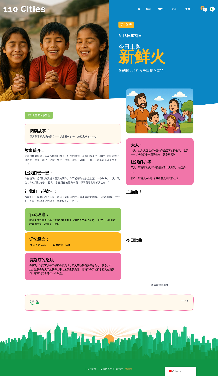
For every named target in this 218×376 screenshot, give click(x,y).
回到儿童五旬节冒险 (39, 115)
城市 (148, 8)
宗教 (161, 8)
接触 (189, 8)
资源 (175, 8)
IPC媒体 (128, 369)
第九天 (34, 304)
